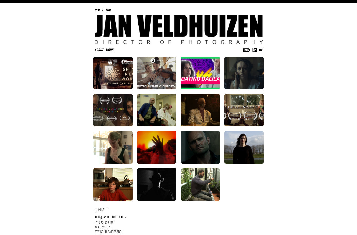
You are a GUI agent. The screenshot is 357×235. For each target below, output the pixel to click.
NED (96, 10)
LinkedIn (254, 50)
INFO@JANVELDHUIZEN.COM (110, 216)
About (98, 49)
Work (109, 49)
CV (261, 49)
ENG (107, 10)
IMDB (246, 50)
